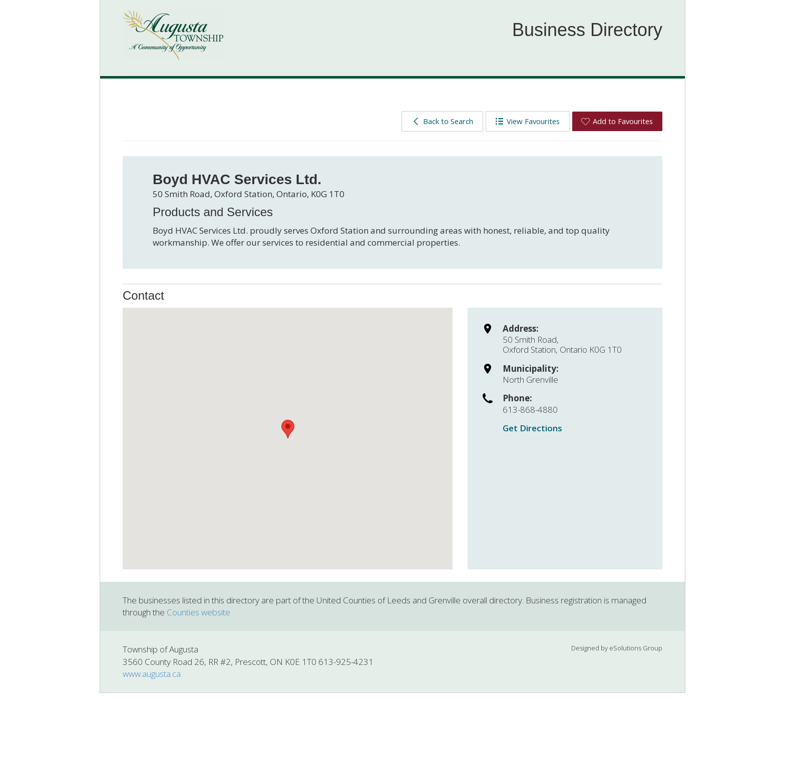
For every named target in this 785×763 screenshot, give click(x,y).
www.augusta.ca (152, 673)
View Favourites (527, 121)
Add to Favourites (617, 121)
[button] (287, 429)
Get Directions (532, 428)
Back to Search (442, 121)
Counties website (198, 612)
